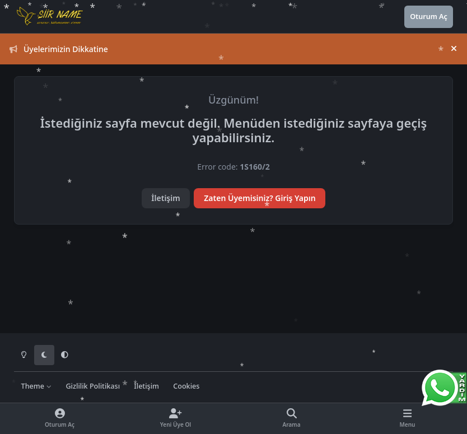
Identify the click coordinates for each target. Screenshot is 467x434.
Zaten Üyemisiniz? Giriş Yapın (259, 198)
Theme (36, 386)
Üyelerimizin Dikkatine (59, 49)
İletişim (165, 198)
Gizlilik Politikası (93, 386)
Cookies (186, 386)
